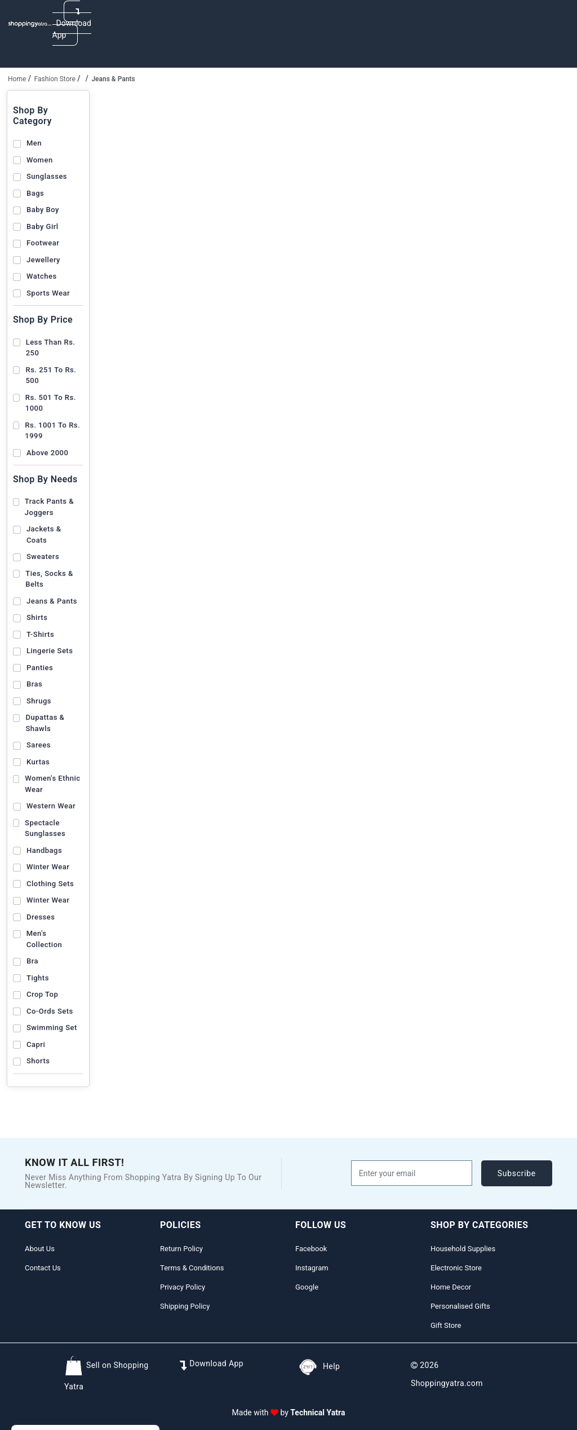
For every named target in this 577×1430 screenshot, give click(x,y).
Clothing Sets (50, 883)
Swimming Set (51, 1027)
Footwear (42, 243)
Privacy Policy (182, 1287)
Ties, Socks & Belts (49, 579)
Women (39, 160)
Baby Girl (42, 226)
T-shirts (40, 634)
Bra (32, 961)
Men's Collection (44, 939)
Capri (35, 1044)
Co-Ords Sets (49, 1011)
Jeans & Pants (51, 601)
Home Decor (450, 1287)
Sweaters (42, 556)
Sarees (38, 745)
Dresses (40, 917)
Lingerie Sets (49, 650)
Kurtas (38, 762)
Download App (71, 23)
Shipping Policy (185, 1306)
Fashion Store (55, 79)
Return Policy (181, 1248)
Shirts (36, 617)
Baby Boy (42, 209)
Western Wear (51, 806)
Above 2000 (47, 452)
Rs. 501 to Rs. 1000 (50, 403)
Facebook (311, 1248)
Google (306, 1287)
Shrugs (38, 701)
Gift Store (445, 1325)
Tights (37, 978)
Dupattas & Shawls (44, 723)
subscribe (517, 1173)
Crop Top (42, 994)
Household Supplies (462, 1248)
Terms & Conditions (192, 1268)
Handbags (44, 850)
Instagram (312, 1268)
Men (34, 143)
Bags (35, 193)
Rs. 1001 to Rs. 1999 (52, 431)
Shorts (38, 1061)
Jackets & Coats (43, 534)
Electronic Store (456, 1268)
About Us (40, 1248)
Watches (41, 276)
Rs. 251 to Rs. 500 (50, 375)
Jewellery (43, 260)
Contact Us (43, 1268)
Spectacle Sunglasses (45, 828)
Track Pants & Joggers (49, 507)
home (17, 79)
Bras (34, 684)
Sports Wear (48, 293)
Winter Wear (47, 867)
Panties (39, 667)
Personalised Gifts (460, 1306)
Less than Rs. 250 (51, 348)
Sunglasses (46, 176)
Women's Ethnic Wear (52, 784)
